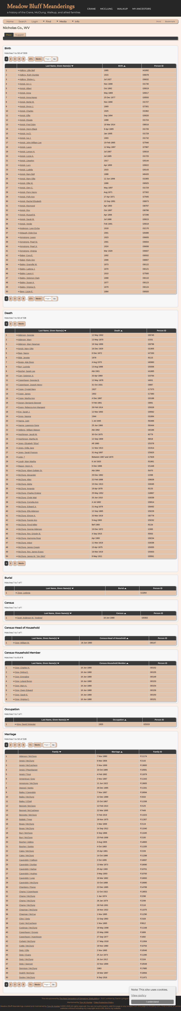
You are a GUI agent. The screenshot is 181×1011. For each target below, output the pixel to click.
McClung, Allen (24, 479)
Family (56, 752)
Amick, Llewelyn (27, 161)
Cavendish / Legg (27, 878)
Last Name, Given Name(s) (59, 66)
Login (35, 21)
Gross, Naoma (24, 416)
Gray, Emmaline (22, 677)
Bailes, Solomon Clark (30, 278)
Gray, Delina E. (21, 672)
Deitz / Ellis (24, 950)
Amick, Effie (25, 115)
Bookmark (170, 21)
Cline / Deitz (24, 919)
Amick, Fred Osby (28, 124)
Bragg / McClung (26, 824)
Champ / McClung (27, 896)
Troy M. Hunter (86, 1002)
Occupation (119, 720)
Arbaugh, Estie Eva (28, 233)
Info (77, 21)
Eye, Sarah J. (24, 412)
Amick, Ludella (26, 170)
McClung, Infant (25, 543)
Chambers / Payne (27, 887)
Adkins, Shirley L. (27, 79)
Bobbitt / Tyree (25, 819)
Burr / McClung (25, 833)
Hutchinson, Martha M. (28, 439)
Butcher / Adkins (26, 842)
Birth (122, 66)
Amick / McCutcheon (28, 765)
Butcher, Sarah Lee (26, 371)
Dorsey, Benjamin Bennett (29, 403)
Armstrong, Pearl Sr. (29, 242)
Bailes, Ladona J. (27, 269)
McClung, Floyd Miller (27, 525)
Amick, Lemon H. (27, 151)
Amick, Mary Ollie (27, 179)
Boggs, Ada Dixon (26, 362)
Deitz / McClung (26, 959)
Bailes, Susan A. (27, 282)
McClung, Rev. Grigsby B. (29, 534)
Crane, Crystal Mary (27, 389)
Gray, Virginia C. (22, 699)
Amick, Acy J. (26, 84)
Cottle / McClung (26, 946)
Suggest (19, 35)
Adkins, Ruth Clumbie (29, 75)
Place (8, 35)
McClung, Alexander (27, 475)
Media (63, 21)
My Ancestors (141, 8)
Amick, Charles (26, 111)
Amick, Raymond (27, 206)
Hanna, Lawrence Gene (28, 425)
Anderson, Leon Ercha (30, 228)
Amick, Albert (26, 88)
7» (30, 745)
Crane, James (24, 394)
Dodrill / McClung (26, 973)
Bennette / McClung (28, 815)
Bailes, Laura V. (27, 273)
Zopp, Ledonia (24, 593)
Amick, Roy (25, 210)
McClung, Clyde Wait (27, 497)
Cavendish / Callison (28, 860)
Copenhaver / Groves (28, 932)
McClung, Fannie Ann (27, 520)
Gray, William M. (22, 643)
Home (10, 21)
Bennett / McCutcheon (29, 810)
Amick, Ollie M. (26, 183)
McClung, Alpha (25, 484)
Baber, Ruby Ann (27, 260)
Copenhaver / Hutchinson (30, 937)
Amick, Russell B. (27, 215)
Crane (91, 8)
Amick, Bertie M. (27, 102)
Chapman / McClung (28, 910)
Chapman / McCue (27, 914)
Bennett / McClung (27, 806)
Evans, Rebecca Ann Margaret (31, 407)
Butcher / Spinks (26, 846)
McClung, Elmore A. (27, 516)
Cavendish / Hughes (28, 873)
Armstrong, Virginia (28, 251)
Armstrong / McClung (28, 783)
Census (121, 613)
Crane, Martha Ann (26, 398)
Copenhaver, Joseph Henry (30, 385)
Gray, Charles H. (22, 668)
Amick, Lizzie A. (27, 156)
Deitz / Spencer (26, 964)
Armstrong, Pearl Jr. (28, 246)
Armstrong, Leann (28, 237)
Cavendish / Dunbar (28, 864)
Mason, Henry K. (25, 466)
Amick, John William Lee (31, 142)
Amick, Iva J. (25, 138)
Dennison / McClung (28, 968)
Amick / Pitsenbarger (28, 770)
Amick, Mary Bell (27, 174)
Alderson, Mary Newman (29, 344)
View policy (138, 995)
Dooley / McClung (27, 977)
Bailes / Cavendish (27, 792)
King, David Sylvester (26, 724)
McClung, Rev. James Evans (31, 552)
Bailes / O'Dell (25, 801)
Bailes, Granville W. (28, 264)
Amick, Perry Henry (28, 192)
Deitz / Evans (25, 955)
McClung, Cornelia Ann (28, 502)
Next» (38, 59)
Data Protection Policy (104, 1002)
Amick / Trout (25, 774)
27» (31, 59)
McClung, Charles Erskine (29, 493)
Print (158, 21)
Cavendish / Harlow (27, 869)
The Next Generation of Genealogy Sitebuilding (79, 998)
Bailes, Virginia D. (28, 287)
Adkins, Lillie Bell (27, 70)
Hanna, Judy (23, 421)
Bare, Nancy (23, 353)
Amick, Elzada (26, 120)
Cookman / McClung (28, 928)
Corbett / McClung (27, 941)
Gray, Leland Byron (23, 681)
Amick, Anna (25, 93)
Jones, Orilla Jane (26, 448)
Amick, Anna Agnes (28, 97)
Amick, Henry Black (28, 129)
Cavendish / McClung (28, 883)
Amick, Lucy (25, 165)
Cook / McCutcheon (28, 923)
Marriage (117, 752)
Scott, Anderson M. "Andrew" (30, 618)
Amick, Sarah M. (27, 219)
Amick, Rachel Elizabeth (30, 201)
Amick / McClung (26, 761)
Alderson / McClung (27, 756)
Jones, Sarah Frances (28, 452)
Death (118, 330)
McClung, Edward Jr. (27, 506)
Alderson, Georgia (26, 335)
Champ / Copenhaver (28, 892)
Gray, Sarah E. (21, 695)
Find (48, 21)
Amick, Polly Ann (27, 197)
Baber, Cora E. (26, 255)
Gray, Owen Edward (24, 690)
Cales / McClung (26, 851)
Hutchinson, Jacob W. (27, 434)
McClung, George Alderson (30, 529)
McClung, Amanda (26, 488)
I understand (152, 1002)
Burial (122, 588)
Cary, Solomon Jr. (26, 376)
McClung (106, 8)
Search (22, 21)
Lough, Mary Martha (27, 461)
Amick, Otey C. (26, 188)
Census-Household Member (114, 663)
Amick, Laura (26, 147)
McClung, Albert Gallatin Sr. (30, 470)
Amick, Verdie (26, 224)
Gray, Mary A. (21, 686)
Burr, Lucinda (24, 367)
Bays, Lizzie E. (26, 291)
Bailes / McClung (26, 797)
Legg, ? (21, 457)
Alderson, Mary (24, 340)
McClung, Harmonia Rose (29, 538)
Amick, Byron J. (27, 106)
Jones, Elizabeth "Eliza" (28, 443)
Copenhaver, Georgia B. (28, 380)
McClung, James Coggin (29, 547)
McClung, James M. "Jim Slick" (32, 556)
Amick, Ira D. (25, 133)
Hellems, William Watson (29, 430)
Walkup (122, 8)
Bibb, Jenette (24, 358)
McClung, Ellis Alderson (28, 511)
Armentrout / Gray (27, 779)
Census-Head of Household (114, 638)
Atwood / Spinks (26, 788)
